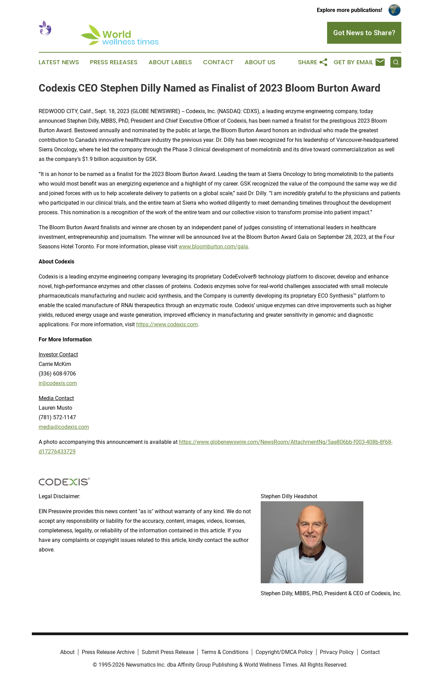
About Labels (170, 62)
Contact (218, 62)
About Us (260, 62)
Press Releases (114, 62)
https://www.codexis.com (167, 324)
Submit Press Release (168, 652)
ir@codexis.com (58, 383)
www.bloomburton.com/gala (213, 246)
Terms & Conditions (224, 652)
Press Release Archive (108, 652)
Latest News (59, 62)
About (67, 652)
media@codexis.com (64, 427)
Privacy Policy (337, 652)
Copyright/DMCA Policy (284, 652)
